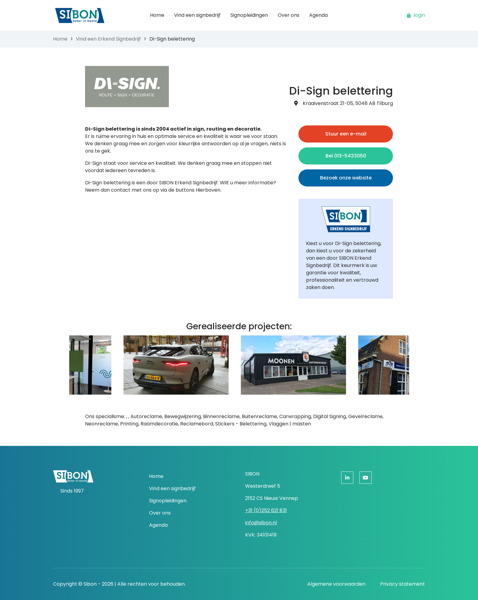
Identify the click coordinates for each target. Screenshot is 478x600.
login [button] (415, 15)
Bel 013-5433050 (346, 155)
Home (60, 38)
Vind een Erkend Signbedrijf (108, 38)
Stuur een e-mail (345, 133)
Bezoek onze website (346, 177)
